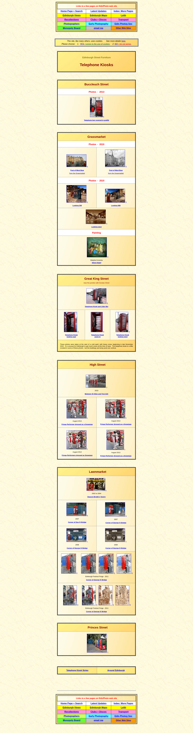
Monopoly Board (71, 28)
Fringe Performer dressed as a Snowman (77, 424)
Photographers (72, 24)
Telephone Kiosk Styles (77, 670)
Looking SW (77, 205)
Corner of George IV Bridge (77, 548)
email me (98, 28)
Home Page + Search (72, 11)
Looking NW (116, 205)
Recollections (71, 19)
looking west (123, 337)
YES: (95, 44)
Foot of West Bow (77, 170)
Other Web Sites (123, 28)
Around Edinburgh (116, 670)
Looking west (96, 227)
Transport (123, 19)
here (123, 41)
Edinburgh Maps (98, 15)
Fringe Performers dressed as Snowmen (77, 455)
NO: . (123, 44)
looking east (71, 337)
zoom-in (97, 337)
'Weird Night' (96, 263)
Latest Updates (98, 11)
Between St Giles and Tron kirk (96, 394)
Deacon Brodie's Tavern (96, 497)
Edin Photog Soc (123, 24)
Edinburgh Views (72, 15)
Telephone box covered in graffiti (96, 120)
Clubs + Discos (99, 19)
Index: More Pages (123, 11)
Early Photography (98, 24)
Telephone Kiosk (71, 335)
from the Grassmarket (77, 173)
